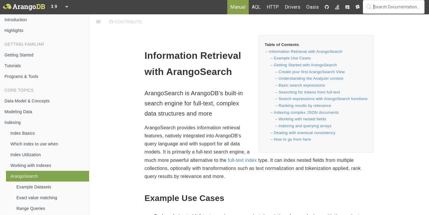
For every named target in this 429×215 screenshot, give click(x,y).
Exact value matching (36, 197)
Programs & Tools (21, 76)
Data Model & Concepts (27, 101)
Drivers (292, 7)
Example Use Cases (292, 58)
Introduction (15, 19)
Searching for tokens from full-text (309, 92)
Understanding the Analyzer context (311, 78)
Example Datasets (33, 187)
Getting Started (18, 55)
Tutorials (12, 65)
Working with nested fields (302, 119)
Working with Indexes (30, 165)
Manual (237, 7)
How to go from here (292, 139)
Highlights (13, 30)
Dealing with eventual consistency (304, 132)
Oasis (312, 7)
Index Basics (22, 133)
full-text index (242, 160)
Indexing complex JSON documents (306, 112)
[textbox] (394, 7)
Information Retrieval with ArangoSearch (305, 51)
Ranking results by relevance (305, 105)
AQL (256, 7)
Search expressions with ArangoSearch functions (323, 98)
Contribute (125, 21)
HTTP (273, 7)
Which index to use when (34, 144)
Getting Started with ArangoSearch (305, 65)
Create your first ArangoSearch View (312, 72)
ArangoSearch (24, 176)
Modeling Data (18, 111)
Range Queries (30, 208)
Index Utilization (25, 154)
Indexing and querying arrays (305, 126)
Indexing (12, 122)
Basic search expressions (302, 85)
